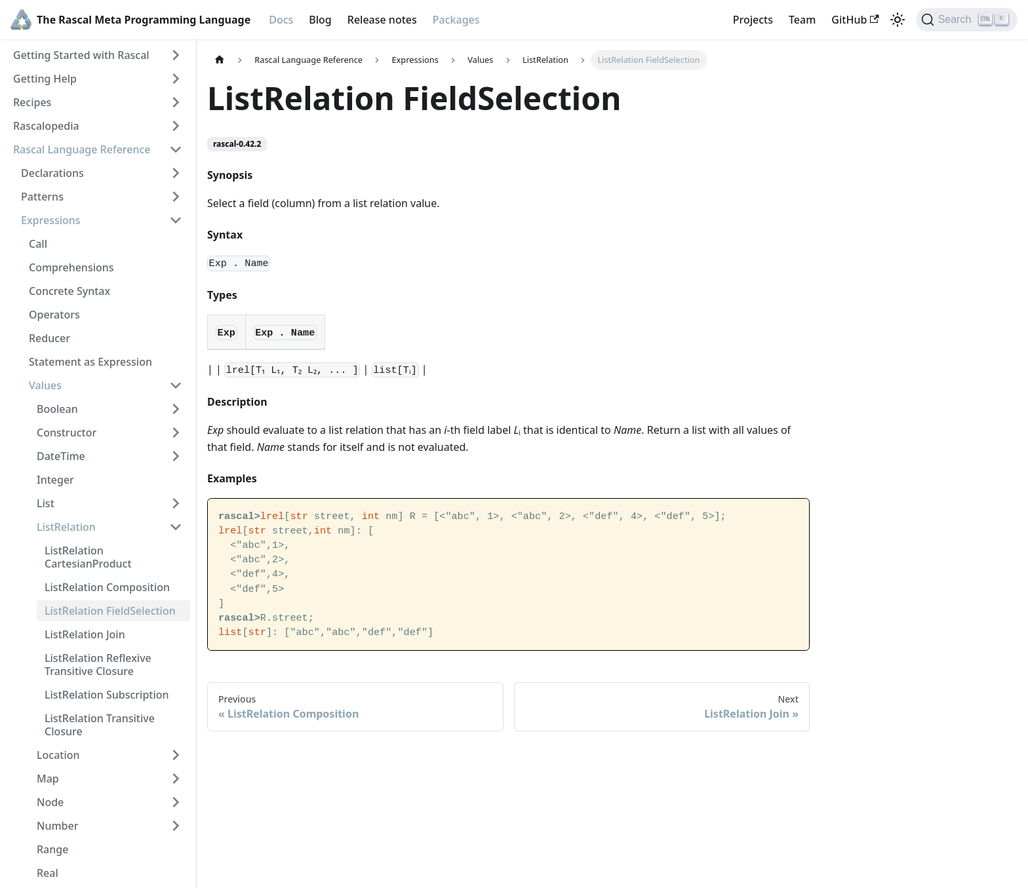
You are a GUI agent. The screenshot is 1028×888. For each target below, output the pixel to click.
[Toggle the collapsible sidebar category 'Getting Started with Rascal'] (175, 55)
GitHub (855, 19)
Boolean (57, 409)
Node (50, 802)
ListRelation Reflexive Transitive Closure (98, 664)
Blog (320, 19)
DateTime (61, 456)
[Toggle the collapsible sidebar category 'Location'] (175, 754)
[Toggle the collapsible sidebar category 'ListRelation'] (175, 526)
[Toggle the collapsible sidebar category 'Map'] (175, 778)
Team (802, 19)
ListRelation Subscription (107, 694)
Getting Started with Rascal (81, 55)
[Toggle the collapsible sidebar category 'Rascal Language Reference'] (175, 149)
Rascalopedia (46, 126)
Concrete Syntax (69, 291)
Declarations (52, 173)
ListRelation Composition (107, 587)
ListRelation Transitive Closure (100, 725)
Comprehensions (71, 267)
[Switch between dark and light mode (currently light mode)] (897, 19)
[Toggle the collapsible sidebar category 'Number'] (175, 825)
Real (47, 873)
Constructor (66, 432)
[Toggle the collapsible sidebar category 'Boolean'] (175, 408)
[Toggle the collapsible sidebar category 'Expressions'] (175, 220)
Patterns (42, 196)
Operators (54, 314)
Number (57, 826)
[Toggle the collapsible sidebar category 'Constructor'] (175, 432)
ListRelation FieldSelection (110, 611)
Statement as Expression (90, 362)
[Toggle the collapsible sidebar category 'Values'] (175, 385)
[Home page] (219, 60)
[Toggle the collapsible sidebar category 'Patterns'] (175, 196)
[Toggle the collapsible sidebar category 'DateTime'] (175, 456)
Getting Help (45, 78)
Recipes (32, 102)
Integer (55, 480)
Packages (456, 19)
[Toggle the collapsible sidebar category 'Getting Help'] (175, 78)
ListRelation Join (85, 634)
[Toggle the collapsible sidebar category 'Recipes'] (175, 102)
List (45, 503)
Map (48, 778)
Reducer (49, 338)
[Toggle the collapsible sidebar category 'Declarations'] (175, 173)
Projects (753, 19)
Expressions (51, 220)
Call (38, 244)
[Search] (967, 19)
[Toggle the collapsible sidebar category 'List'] (175, 503)
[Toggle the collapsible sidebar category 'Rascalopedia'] (175, 125)
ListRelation (66, 527)
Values (45, 385)
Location (58, 755)
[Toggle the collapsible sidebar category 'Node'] (175, 802)
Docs (281, 19)
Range (52, 849)
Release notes (382, 19)
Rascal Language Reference (82, 149)
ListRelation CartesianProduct (88, 557)
